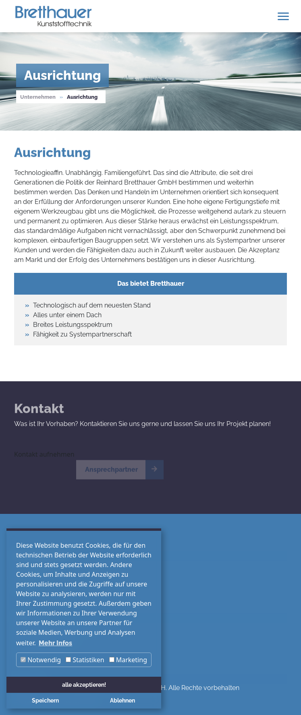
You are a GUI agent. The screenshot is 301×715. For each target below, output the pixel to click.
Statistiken (85, 659)
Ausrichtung (82, 97)
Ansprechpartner (111, 472)
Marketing (128, 659)
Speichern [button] (45, 700)
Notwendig (41, 659)
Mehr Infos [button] (55, 643)
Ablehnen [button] (122, 700)
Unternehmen (38, 97)
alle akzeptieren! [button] (84, 684)
